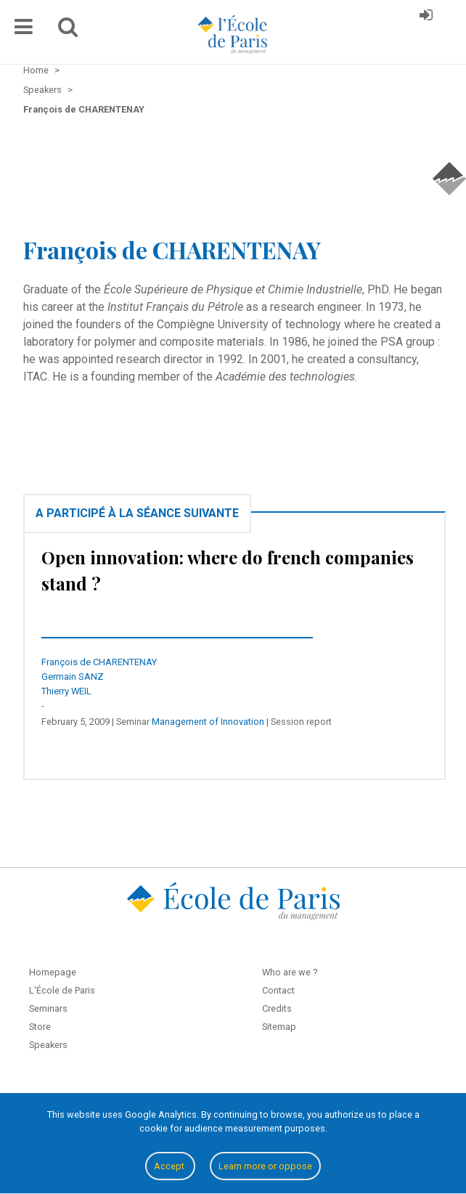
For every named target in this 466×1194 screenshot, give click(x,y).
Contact (278, 990)
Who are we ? (289, 972)
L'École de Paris (62, 990)
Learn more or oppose (265, 1166)
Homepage (52, 972)
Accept (170, 1166)
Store (40, 1026)
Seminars (48, 1008)
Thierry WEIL (66, 691)
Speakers (48, 1044)
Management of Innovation (208, 721)
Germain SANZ (72, 676)
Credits (277, 1008)
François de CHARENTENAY (99, 662)
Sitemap (279, 1026)
